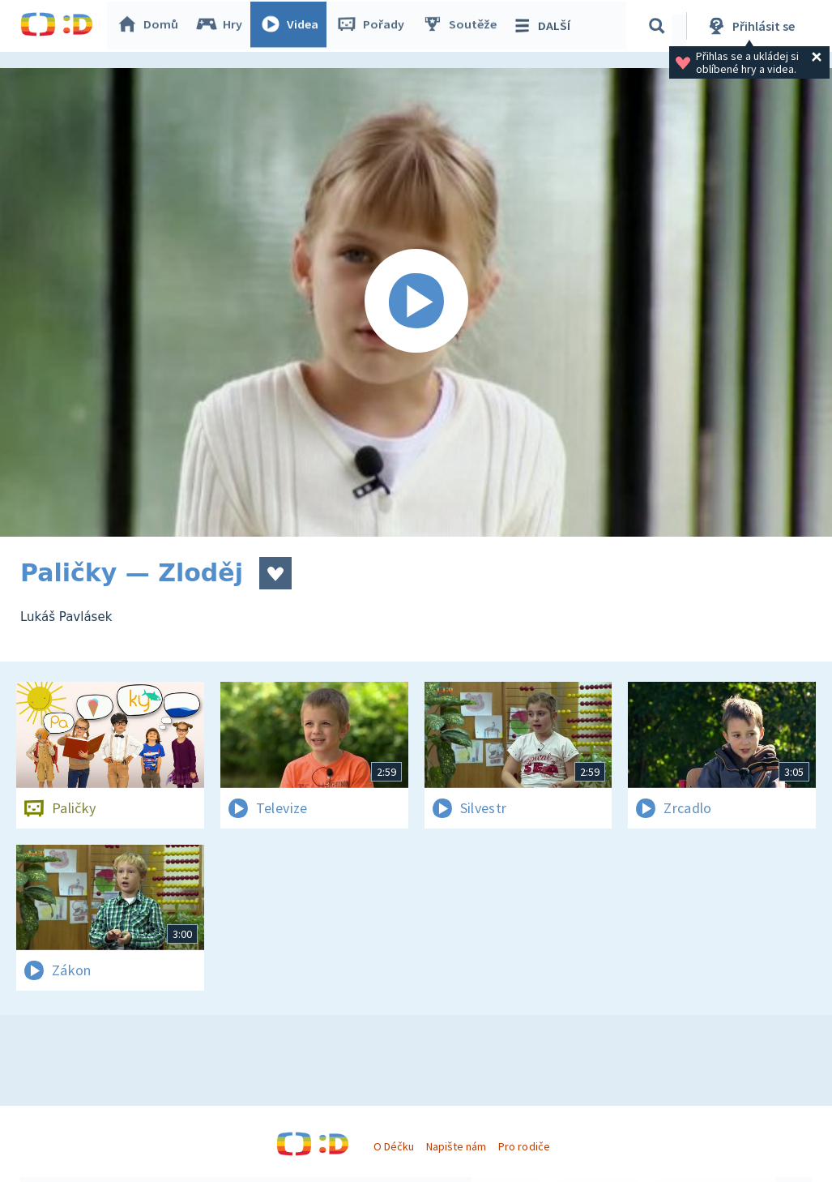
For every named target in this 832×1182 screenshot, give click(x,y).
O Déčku (393, 1146)
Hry (222, 26)
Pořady (373, 26)
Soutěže (463, 26)
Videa (292, 26)
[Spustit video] (416, 302)
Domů (150, 26)
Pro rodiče (523, 1146)
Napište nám (456, 1146)
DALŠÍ (544, 26)
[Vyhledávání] (659, 26)
